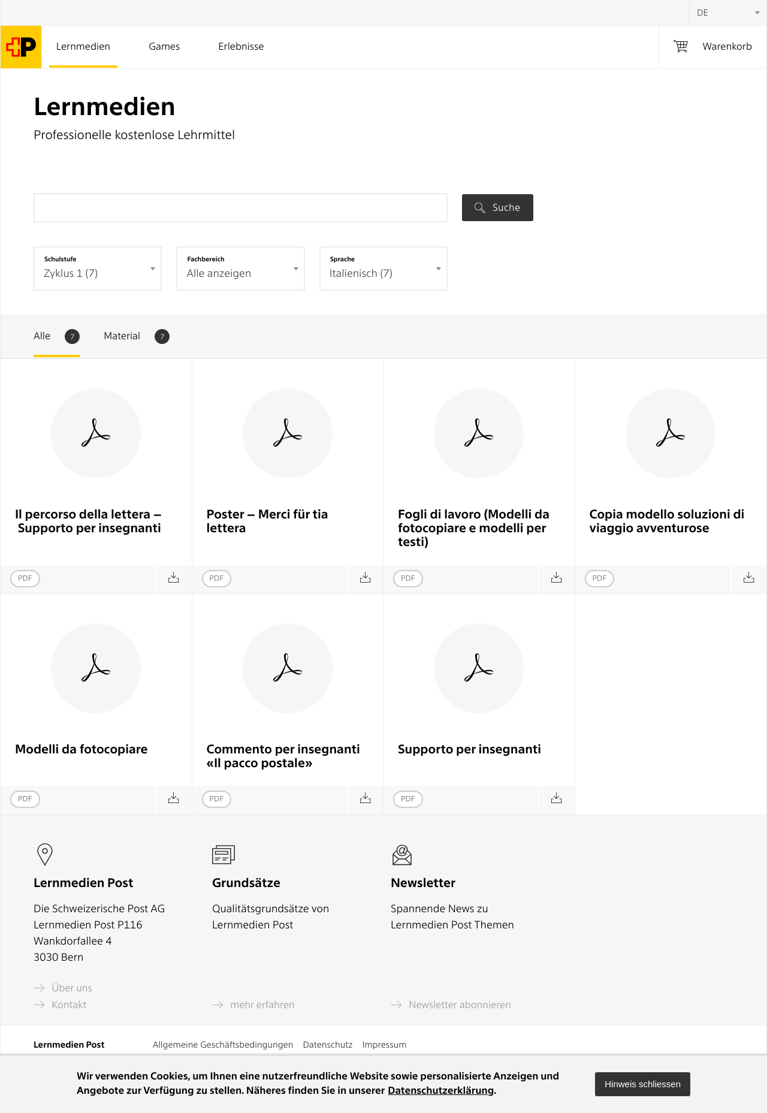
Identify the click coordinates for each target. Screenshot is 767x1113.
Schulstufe (60, 259)
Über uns (63, 988)
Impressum (384, 1044)
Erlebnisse (241, 47)
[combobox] (727, 12)
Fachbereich (205, 259)
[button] (642, 1084)
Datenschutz (327, 1044)
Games (164, 47)
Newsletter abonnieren (451, 1005)
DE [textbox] (702, 12)
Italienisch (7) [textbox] (361, 273)
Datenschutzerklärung (441, 1091)
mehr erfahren (253, 1005)
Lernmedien (83, 47)
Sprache (342, 259)
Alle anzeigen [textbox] (218, 273)
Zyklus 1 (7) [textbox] (71, 273)
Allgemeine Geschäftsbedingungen (223, 1044)
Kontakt (60, 1005)
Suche (497, 207)
